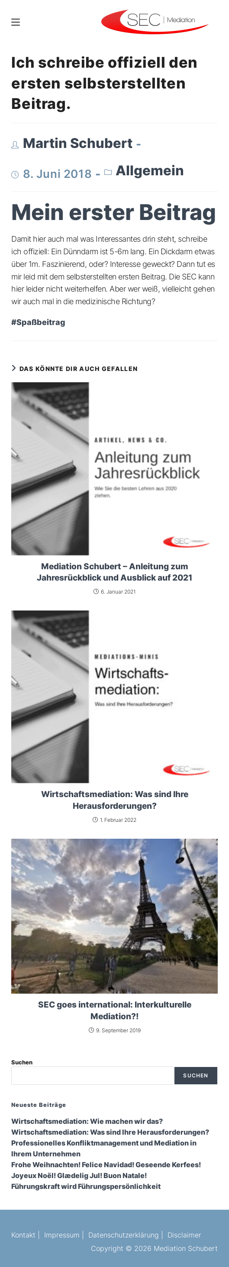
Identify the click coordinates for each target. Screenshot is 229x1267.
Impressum (62, 1235)
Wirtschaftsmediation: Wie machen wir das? (87, 1121)
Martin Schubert (77, 143)
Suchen (21, 1062)
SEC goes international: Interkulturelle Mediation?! (114, 1010)
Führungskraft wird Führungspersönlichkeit (86, 1186)
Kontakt (23, 1235)
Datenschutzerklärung (123, 1235)
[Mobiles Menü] (15, 21)
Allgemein (150, 170)
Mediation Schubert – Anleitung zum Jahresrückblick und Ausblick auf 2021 (114, 572)
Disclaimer (184, 1235)
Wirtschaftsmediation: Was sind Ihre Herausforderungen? (114, 800)
